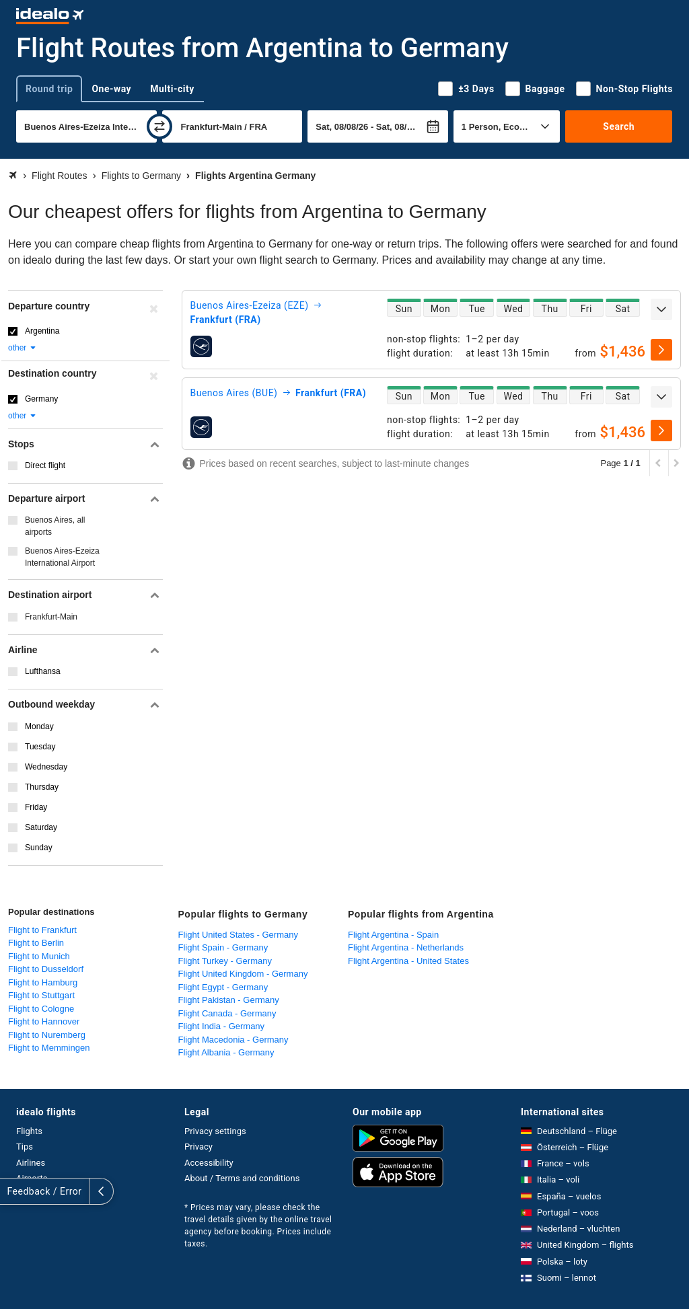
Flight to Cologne (41, 1009)
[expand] (661, 309)
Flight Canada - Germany (227, 1013)
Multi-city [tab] (172, 88)
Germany (41, 399)
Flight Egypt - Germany (223, 987)
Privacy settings (215, 1131)
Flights (29, 1131)
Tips (24, 1147)
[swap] (159, 126)
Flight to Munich (39, 956)
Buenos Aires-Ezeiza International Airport (62, 557)
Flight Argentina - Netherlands (406, 947)
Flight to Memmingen (48, 1048)
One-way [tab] (111, 88)
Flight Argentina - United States (408, 961)
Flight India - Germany (221, 1026)
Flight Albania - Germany (226, 1052)
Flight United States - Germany (238, 935)
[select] (661, 350)
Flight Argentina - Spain (393, 935)
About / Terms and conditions (241, 1178)
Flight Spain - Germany (223, 947)
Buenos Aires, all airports (55, 526)
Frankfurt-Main (51, 617)
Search (618, 126)
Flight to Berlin (36, 943)
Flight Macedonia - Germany (233, 1040)
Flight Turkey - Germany (225, 961)
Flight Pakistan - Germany (228, 1000)
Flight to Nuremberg (46, 1035)
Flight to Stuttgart (41, 995)
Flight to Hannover (43, 1021)
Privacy (198, 1147)
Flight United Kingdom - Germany (243, 974)
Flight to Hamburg (42, 982)
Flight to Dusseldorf (45, 969)
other (22, 347)
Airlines (30, 1163)
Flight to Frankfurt (42, 930)
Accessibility (208, 1163)
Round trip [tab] (49, 88)
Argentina (42, 331)
